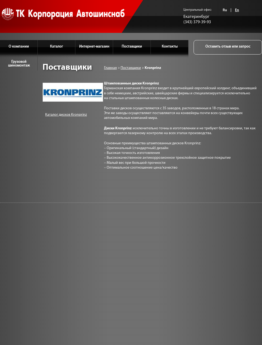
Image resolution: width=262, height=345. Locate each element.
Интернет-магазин (94, 47)
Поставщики (132, 47)
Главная (110, 68)
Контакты (170, 47)
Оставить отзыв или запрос (227, 47)
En (237, 10)
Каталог (56, 47)
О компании (19, 47)
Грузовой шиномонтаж (19, 64)
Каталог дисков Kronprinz (66, 115)
